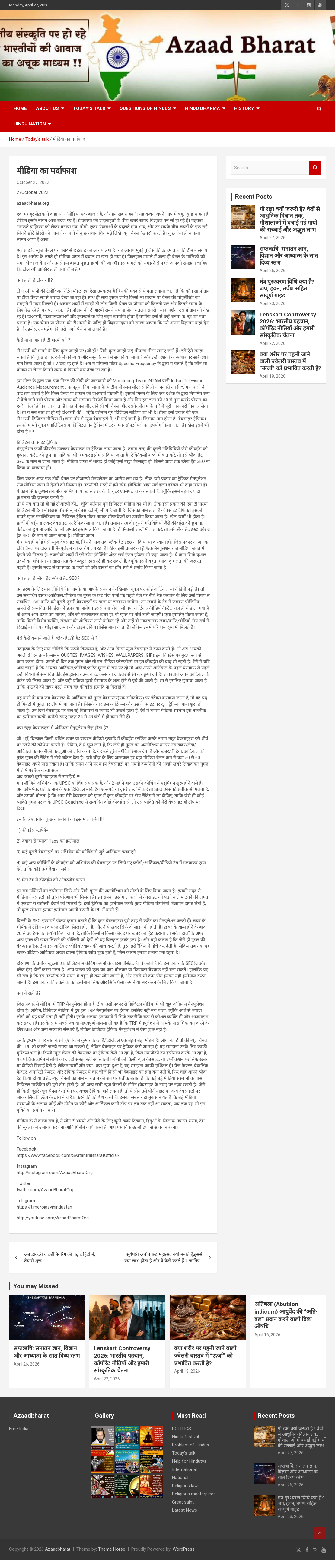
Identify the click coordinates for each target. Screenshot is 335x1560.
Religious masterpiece (194, 1494)
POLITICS (181, 1428)
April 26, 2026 (273, 270)
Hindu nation (30, 124)
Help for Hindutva (189, 1461)
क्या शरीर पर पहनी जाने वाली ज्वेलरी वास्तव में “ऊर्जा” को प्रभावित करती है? (290, 361)
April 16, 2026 (267, 1334)
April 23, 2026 (273, 303)
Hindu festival (185, 1437)
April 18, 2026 (273, 376)
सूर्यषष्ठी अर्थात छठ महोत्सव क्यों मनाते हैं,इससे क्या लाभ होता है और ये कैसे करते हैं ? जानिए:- (163, 1257)
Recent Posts (253, 196)
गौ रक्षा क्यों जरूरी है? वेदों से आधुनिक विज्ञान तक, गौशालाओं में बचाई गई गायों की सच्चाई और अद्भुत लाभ (290, 219)
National (180, 1477)
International (184, 1469)
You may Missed (36, 1286)
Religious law (185, 1485)
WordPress (184, 1549)
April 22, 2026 (273, 343)
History (244, 108)
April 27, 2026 (273, 237)
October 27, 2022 (33, 182)
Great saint (183, 1502)
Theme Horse (111, 1549)
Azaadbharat (57, 1549)
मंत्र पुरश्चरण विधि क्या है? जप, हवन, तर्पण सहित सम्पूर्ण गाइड (287, 288)
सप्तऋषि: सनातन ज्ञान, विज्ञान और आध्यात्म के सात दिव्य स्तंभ (289, 255)
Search (315, 168)
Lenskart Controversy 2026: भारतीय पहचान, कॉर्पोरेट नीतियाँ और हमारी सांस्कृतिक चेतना (288, 325)
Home (20, 108)
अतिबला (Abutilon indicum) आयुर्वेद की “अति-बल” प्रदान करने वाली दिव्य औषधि (286, 1315)
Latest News (184, 1510)
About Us (47, 108)
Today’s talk (89, 108)
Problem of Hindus (190, 1445)
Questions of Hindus (145, 108)
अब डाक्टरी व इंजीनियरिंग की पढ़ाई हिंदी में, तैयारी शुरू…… (59, 1257)
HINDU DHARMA (202, 108)
